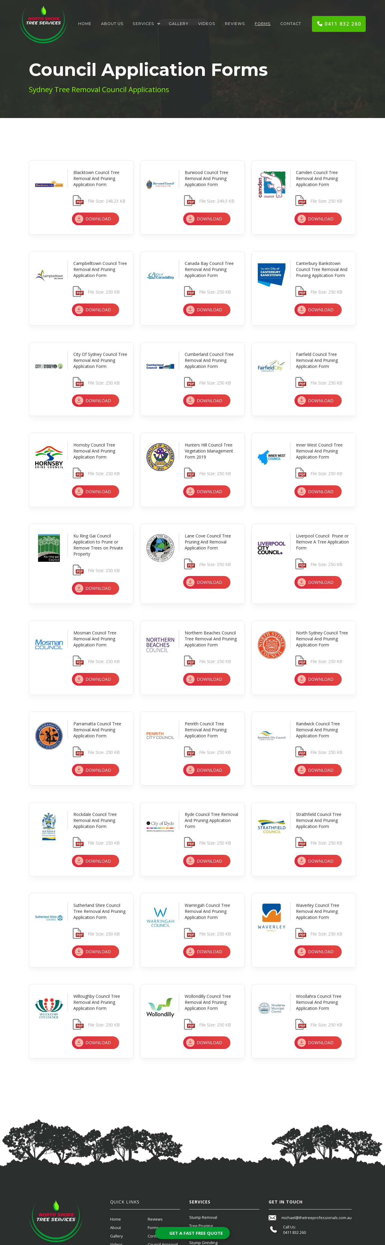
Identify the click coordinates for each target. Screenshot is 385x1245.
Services (143, 23)
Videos (206, 23)
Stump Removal (203, 1217)
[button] (146, 24)
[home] (43, 24)
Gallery (179, 23)
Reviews (235, 23)
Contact (290, 23)
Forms (263, 23)
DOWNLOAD (98, 219)
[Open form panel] (192, 1233)
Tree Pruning (201, 1225)
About (115, 1227)
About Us (112, 23)
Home (84, 23)
